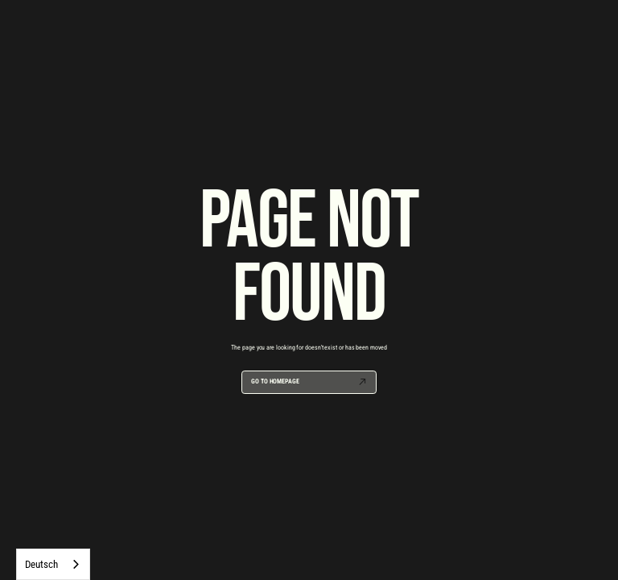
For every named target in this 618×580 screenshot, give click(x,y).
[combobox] (53, 564)
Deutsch (41, 564)
